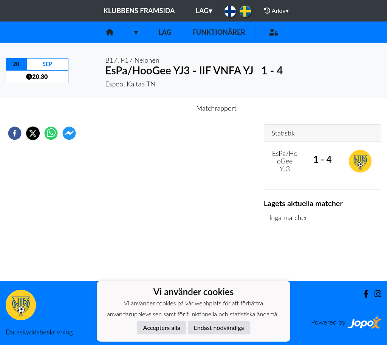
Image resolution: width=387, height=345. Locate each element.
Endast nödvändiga (219, 327)
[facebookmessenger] (69, 133)
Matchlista (288, 255)
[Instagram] (374, 294)
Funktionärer (218, 32)
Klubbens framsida (139, 10)
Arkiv (276, 10)
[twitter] (33, 133)
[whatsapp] (51, 133)
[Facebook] (363, 294)
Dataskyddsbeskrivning (39, 332)
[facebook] (15, 133)
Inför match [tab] (167, 108)
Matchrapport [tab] (216, 108)
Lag (204, 10)
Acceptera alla (161, 327)
